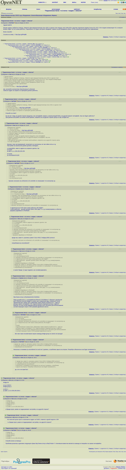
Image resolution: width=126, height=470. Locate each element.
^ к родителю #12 (103, 424)
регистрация (114, 0)
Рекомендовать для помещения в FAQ (97, 451)
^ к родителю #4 (104, 213)
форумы (8, 9)
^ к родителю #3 (104, 183)
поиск (38, 9)
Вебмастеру (121, 468)
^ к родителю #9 (104, 374)
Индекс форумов (108, 451)
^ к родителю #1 (104, 119)
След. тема (123, 451)
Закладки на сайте (6, 467)
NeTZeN (11, 23)
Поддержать (114, 468)
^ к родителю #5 (104, 245)
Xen (34, 43)
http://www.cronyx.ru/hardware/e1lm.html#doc (26, 297)
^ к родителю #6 (104, 272)
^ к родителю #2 (104, 157)
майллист (77, 9)
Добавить (107, 468)
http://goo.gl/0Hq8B (20, 34)
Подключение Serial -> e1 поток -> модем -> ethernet (18, 43)
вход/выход (97, 9)
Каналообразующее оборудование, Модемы (44, 15)
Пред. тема (118, 451)
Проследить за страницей (9, 468)
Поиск (92, 2)
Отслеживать (122, 17)
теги (96, 2)
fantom (48, 49)
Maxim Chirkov (120, 467)
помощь (24, 9)
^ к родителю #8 (104, 336)
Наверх (111, 95)
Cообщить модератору (120, 37)
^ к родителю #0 (104, 95)
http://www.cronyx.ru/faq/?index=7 (45, 443)
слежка (115, 9)
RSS (124, 67)
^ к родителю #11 (103, 411)
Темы (114, 451)
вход (109, 0)
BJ (33, 58)
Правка (111, 37)
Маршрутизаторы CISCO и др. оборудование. (18, 15)
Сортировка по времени (117, 67)
